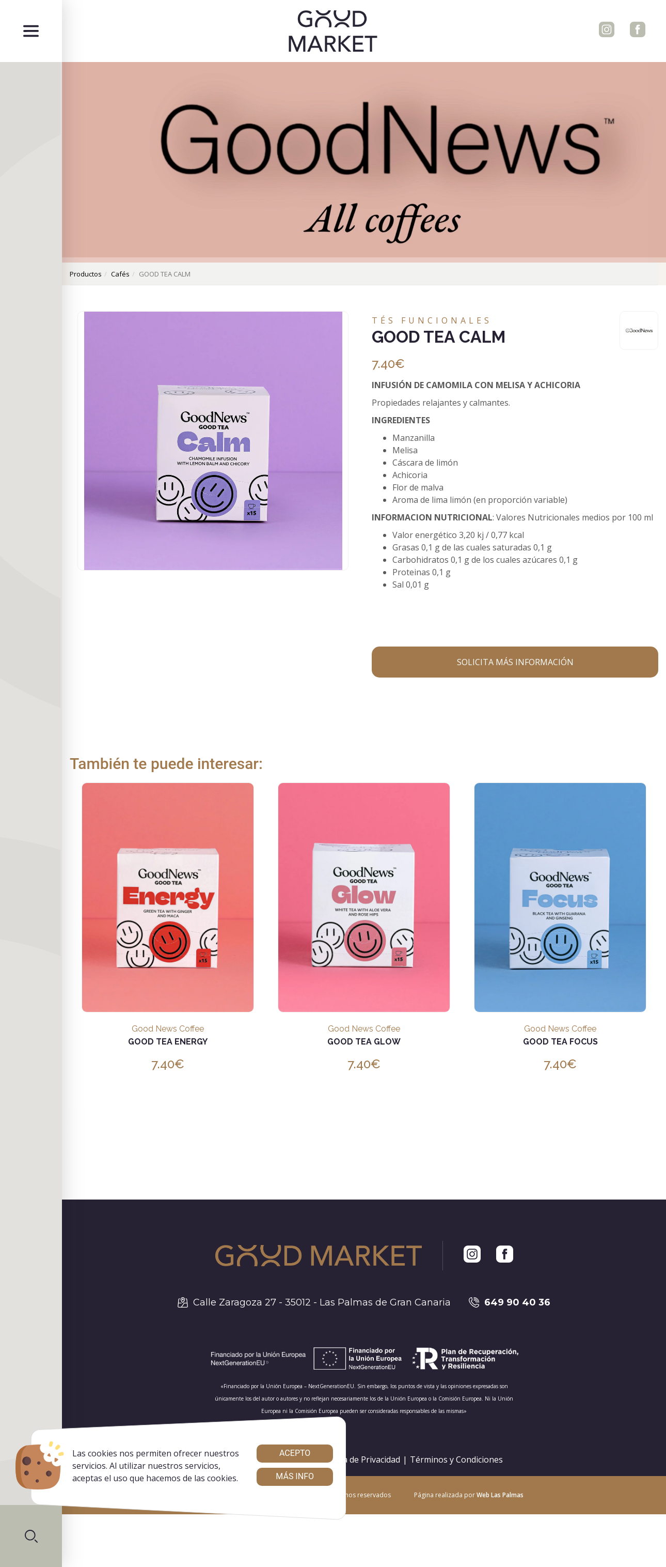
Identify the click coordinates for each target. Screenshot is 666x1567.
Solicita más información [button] (515, 662)
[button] (31, 1536)
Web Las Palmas (500, 1495)
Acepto (294, 1453)
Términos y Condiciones (456, 1459)
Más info (295, 1476)
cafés (120, 274)
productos (86, 274)
